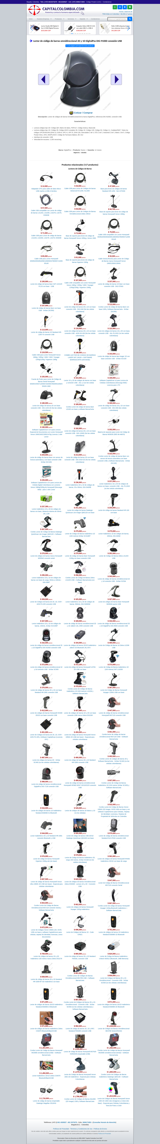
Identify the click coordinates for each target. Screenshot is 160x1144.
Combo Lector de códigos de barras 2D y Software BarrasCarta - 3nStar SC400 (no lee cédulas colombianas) (113, 761)
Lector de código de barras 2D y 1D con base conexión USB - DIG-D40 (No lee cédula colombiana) (80, 309)
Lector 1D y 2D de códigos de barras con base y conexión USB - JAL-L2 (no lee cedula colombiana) (80, 383)
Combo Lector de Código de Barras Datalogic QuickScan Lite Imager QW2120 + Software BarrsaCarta (46, 534)
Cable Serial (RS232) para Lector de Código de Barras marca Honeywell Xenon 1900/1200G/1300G (113, 261)
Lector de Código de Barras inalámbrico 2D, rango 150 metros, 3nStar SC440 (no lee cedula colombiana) (80, 860)
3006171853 (80, 2)
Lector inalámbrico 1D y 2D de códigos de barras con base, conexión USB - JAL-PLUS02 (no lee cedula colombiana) (114, 486)
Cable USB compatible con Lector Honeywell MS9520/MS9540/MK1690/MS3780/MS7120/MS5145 (113, 237)
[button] (128, 28)
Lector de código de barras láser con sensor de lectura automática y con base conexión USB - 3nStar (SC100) (46, 459)
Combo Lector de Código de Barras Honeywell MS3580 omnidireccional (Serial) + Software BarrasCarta (114, 1052)
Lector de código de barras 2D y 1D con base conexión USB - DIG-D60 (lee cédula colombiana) (113, 408)
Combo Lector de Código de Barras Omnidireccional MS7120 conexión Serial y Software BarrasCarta (46, 908)
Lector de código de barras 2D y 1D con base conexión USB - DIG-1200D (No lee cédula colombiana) (80, 433)
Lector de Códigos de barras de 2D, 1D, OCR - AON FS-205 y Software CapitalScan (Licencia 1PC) (46, 737)
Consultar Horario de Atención (104, 1122)
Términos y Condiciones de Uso (81, 1129)
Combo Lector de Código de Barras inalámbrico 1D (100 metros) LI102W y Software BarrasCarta (80, 691)
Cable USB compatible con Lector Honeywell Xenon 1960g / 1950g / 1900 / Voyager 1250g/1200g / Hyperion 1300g (80, 285)
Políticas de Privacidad (61, 1129)
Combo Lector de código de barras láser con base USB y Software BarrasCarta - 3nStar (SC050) (113, 309)
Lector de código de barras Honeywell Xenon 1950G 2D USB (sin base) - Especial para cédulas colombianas (79, 737)
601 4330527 (62, 1122)
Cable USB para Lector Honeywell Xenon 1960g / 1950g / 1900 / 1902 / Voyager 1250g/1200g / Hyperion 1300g (46, 357)
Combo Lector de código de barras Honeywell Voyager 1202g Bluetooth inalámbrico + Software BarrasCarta (113, 908)
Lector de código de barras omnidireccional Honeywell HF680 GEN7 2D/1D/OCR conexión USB (80, 785)
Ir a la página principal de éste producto (80, 46)
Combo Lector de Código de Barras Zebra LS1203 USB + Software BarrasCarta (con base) (80, 580)
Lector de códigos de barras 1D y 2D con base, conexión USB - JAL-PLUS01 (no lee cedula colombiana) (113, 333)
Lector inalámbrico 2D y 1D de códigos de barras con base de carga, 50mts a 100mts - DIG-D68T (46, 580)
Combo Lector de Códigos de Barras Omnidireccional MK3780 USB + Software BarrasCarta (80, 978)
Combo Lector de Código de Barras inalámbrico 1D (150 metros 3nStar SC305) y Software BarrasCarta (113, 785)
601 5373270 (72, 1122)
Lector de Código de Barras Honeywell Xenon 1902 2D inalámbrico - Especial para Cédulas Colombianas (80, 1077)
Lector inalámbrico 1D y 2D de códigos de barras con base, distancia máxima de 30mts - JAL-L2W (46, 511)
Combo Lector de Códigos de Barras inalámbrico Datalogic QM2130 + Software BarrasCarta (113, 1077)
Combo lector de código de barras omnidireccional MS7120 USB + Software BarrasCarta (113, 736)
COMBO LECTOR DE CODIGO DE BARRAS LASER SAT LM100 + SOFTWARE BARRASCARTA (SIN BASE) (80, 357)
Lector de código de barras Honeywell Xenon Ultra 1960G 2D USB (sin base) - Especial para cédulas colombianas (46, 884)
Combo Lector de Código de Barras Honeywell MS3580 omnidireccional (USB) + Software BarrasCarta (46, 1052)
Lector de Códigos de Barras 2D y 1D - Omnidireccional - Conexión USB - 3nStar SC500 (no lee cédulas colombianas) (113, 980)
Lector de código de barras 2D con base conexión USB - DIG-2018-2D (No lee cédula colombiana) (80, 459)
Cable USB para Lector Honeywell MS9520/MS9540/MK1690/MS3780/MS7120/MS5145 (46, 261)
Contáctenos (107, 2)
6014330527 (63, 2)
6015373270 (52, 2)
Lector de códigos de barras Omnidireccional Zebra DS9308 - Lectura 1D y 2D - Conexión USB (80, 884)
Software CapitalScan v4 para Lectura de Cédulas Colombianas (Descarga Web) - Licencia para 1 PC (114, 383)
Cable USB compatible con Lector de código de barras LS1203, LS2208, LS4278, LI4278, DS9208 (46, 213)
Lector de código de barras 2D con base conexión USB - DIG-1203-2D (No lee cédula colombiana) (46, 408)
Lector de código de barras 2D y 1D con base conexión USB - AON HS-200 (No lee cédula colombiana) (80, 333)
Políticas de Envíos (100, 1129)
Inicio (31, 19)
